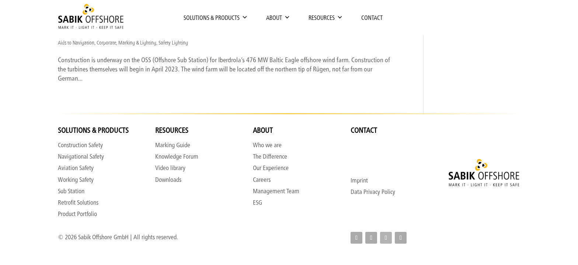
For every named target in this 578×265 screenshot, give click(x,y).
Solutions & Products (216, 17)
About (278, 17)
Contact (372, 17)
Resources (326, 17)
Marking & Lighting (137, 42)
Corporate (106, 42)
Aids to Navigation (76, 42)
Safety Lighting (173, 42)
